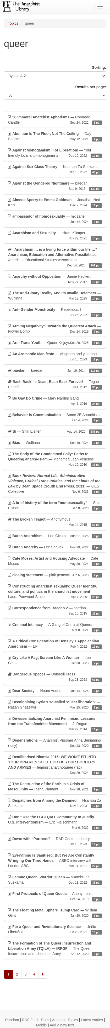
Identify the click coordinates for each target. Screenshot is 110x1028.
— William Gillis (55, 913)
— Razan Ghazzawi (55, 705)
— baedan (55, 186)
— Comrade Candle (55, 120)
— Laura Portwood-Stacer (55, 591)
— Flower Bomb (55, 329)
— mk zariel (55, 219)
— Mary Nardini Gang (55, 401)
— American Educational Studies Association (55, 257)
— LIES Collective (55, 484)
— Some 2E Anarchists (55, 418)
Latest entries (92, 1020)
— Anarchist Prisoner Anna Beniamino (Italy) (55, 743)
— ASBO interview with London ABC (55, 860)
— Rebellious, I (55, 312)
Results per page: (90, 87)
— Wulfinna (55, 296)
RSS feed (30, 1020)
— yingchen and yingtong (55, 357)
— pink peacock (55, 575)
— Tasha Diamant (55, 787)
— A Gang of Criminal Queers (55, 627)
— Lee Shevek (55, 547)
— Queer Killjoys (55, 342)
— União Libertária (55, 930)
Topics (13, 23)
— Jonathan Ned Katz (55, 203)
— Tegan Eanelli (55, 385)
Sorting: (99, 67)
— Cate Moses (55, 561)
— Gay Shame (55, 136)
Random (12, 1020)
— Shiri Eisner (55, 431)
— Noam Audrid (55, 690)
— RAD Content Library (55, 842)
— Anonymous (55, 522)
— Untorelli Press (55, 677)
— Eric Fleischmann (55, 822)
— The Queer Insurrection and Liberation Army (55, 948)
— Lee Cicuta (55, 535)
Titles (45, 1020)
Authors (58, 1020)
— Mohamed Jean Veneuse (55, 459)
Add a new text (62, 1025)
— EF (55, 644)
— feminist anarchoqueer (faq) (55, 765)
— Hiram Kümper (55, 236)
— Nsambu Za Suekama (55, 170)
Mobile (41, 1025)
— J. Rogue (55, 724)
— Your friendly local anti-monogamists (55, 153)
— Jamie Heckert (55, 279)
